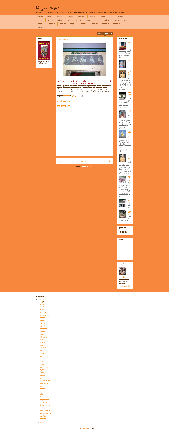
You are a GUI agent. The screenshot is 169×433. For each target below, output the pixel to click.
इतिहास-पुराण (59, 16)
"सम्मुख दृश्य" (42, 323)
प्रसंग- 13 (73, 24)
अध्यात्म (103, 16)
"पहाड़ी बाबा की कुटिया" (45, 413)
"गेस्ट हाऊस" (42, 397)
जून (41, 422)
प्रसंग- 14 (84, 24)
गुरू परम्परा (93, 16)
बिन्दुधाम (70, 16)
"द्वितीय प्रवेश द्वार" (44, 312)
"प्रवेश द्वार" (42, 304)
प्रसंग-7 (106, 20)
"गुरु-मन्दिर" (42, 391)
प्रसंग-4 (78, 20)
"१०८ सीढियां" (129, 213)
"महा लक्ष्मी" (129, 61)
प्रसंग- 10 (41, 24)
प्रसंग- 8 (116, 20)
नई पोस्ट (59, 161)
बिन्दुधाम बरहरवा (48, 8)
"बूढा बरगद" (42, 386)
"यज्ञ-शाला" (42, 375)
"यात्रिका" (42, 394)
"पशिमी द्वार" (42, 389)
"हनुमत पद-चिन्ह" (129, 178)
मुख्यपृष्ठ (83, 161)
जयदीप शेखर (124, 277)
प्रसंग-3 (69, 20)
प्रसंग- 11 (52, 24)
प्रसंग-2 (59, 20)
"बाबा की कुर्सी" (43, 416)
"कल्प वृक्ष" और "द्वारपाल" (45, 315)
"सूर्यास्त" (41, 408)
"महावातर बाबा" (43, 359)
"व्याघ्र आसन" (129, 45)
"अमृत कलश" (129, 94)
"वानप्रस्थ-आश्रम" (44, 400)
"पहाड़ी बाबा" (81, 16)
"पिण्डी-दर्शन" (42, 340)
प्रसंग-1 (50, 20)
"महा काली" (42, 326)
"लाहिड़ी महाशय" (129, 157)
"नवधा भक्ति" (42, 353)
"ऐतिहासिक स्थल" (43, 383)
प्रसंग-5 (87, 20)
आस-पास (120, 16)
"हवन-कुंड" (42, 378)
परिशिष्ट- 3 (41, 28)
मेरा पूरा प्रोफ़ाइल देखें (124, 286)
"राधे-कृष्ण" (42, 345)
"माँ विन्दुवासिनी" (43, 337)
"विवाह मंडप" (42, 318)
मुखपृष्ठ (40, 16)
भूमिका (49, 16)
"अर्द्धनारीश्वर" (42, 370)
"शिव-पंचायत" (42, 342)
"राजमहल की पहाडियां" (45, 410)
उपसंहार (40, 20)
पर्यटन (111, 16)
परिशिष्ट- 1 (105, 24)
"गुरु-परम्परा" (42, 364)
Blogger (85, 429)
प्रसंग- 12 (63, 24)
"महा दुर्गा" (41, 334)
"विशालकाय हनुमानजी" (129, 133)
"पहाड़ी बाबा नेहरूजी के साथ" (46, 367)
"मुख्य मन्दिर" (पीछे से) (44, 380)
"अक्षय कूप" (42, 309)
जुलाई (41, 302)
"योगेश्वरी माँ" (42, 348)
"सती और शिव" (43, 372)
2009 (40, 299)
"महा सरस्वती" (43, 329)
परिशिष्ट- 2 (116, 24)
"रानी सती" (129, 201)
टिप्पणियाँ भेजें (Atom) (87, 167)
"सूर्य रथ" (41, 320)
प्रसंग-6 (97, 20)
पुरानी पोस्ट (108, 161)
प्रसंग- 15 (95, 24)
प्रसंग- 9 (126, 20)
